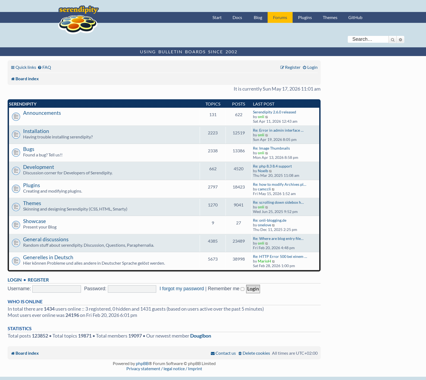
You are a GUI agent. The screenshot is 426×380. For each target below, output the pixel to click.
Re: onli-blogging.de (269, 220)
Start (217, 17)
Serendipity (22, 103)
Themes (330, 17)
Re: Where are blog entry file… (278, 238)
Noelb (263, 170)
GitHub (355, 17)
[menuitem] (44, 67)
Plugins (305, 17)
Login (15, 280)
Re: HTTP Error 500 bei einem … (280, 256)
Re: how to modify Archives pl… (279, 184)
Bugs (28, 149)
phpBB (142, 363)
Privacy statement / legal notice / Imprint (164, 368)
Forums (280, 17)
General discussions (45, 239)
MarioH (264, 261)
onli (261, 116)
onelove (264, 225)
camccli (264, 189)
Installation (36, 131)
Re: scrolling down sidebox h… (278, 202)
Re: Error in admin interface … (278, 130)
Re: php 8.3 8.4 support (272, 166)
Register (38, 280)
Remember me (226, 288)
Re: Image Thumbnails (271, 148)
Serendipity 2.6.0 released (274, 112)
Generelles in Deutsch (48, 257)
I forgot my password (181, 288)
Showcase (34, 221)
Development (38, 167)
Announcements (42, 113)
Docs (237, 17)
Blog (258, 17)
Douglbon (200, 336)
